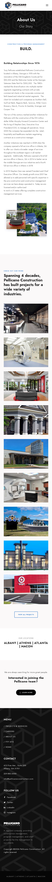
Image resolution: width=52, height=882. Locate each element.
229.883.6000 (10, 773)
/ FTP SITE (9, 742)
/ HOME (7, 747)
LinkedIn (9, 807)
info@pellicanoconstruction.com (18, 779)
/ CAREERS (9, 731)
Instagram (10, 812)
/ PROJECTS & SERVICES (15, 726)
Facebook (10, 797)
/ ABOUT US (9, 736)
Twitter (8, 802)
